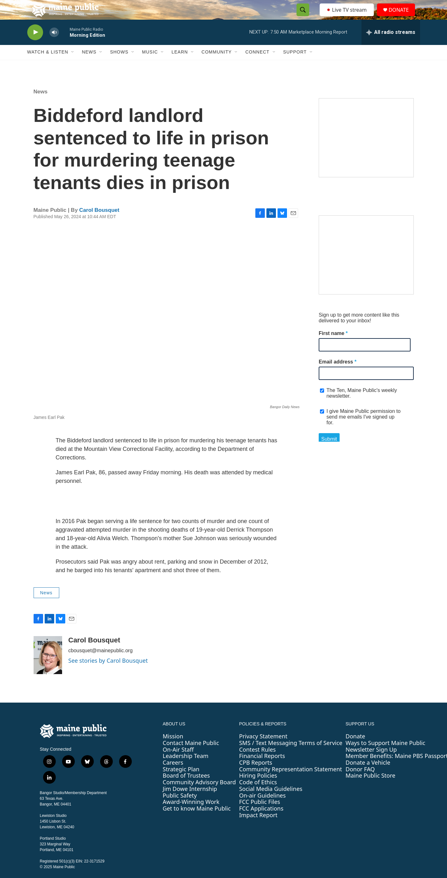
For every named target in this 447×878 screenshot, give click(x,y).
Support (295, 65)
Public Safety (180, 809)
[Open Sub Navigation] (72, 65)
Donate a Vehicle (368, 776)
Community (216, 65)
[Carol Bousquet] (48, 669)
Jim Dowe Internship (190, 802)
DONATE (402, 16)
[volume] (54, 46)
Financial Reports (262, 770)
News (89, 65)
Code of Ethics (258, 795)
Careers (173, 776)
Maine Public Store (370, 789)
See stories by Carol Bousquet (108, 674)
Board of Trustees (186, 789)
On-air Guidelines (262, 809)
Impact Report (258, 828)
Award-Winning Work (191, 815)
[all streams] (390, 46)
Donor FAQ (360, 782)
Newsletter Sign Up (371, 763)
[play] (35, 46)
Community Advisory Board (199, 795)
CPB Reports (255, 776)
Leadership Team (185, 770)
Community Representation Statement (290, 782)
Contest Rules (257, 763)
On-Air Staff (178, 763)
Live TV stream (347, 16)
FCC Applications (261, 822)
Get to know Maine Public (197, 822)
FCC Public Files (259, 815)
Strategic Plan (181, 782)
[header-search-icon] (301, 16)
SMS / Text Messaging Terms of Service (290, 756)
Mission (173, 750)
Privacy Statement (263, 750)
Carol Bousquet (99, 224)
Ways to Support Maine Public (385, 756)
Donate (355, 750)
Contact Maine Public (191, 756)
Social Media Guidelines (271, 802)
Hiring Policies (258, 789)
